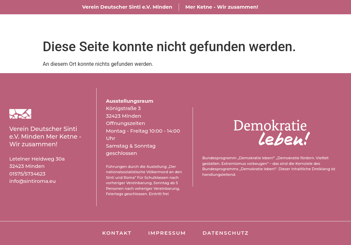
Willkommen (50, 25)
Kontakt (308, 25)
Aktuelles (219, 25)
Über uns (106, 25)
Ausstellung (162, 25)
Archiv (265, 25)
